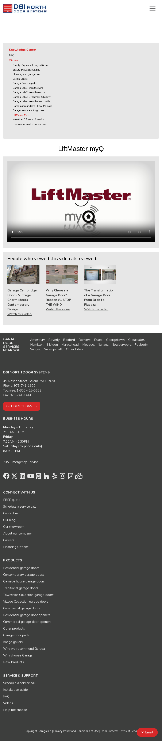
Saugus (35, 349)
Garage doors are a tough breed (28, 110)
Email (149, 732)
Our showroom (13, 527)
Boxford (69, 340)
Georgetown (115, 340)
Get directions (19, 406)
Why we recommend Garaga (24, 649)
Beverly (53, 340)
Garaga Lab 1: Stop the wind (27, 88)
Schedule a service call (19, 506)
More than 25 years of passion (28, 119)
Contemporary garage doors (23, 575)
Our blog (9, 520)
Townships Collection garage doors (28, 595)
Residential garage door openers (26, 615)
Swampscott (53, 349)
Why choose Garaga (17, 655)
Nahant (103, 345)
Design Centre (19, 79)
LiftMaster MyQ (20, 115)
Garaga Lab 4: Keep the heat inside (31, 101)
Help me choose (15, 710)
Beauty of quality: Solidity (26, 69)
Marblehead (70, 345)
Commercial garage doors (21, 608)
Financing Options (15, 547)
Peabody (141, 345)
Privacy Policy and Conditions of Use (76, 731)
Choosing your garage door (26, 74)
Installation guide (15, 690)
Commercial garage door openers (27, 622)
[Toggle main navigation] (152, 8)
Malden (52, 345)
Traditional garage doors (20, 588)
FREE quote (11, 500)
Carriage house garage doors (24, 581)
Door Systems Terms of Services (121, 731)
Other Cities (74, 349)
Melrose (88, 345)
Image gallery (13, 642)
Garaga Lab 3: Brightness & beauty (31, 97)
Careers (8, 540)
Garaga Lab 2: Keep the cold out (29, 92)
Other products (14, 628)
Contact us (10, 513)
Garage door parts (16, 635)
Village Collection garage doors (25, 601)
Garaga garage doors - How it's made (32, 106)
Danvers (84, 340)
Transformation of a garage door (29, 124)
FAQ (11, 55)
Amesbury (37, 340)
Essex (98, 340)
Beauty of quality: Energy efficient (30, 65)
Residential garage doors (21, 568)
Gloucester (136, 340)
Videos (13, 60)
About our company (17, 533)
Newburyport (121, 345)
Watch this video (19, 314)
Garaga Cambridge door (25, 83)
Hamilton (36, 345)
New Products (13, 662)
